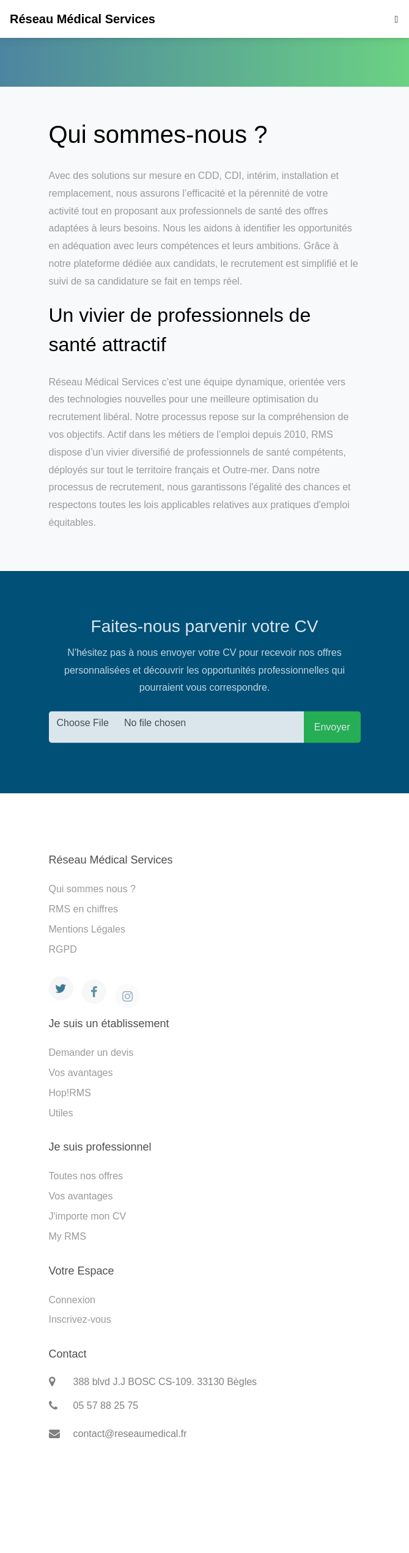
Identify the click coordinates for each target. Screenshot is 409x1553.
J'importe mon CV (88, 1216)
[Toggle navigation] (393, 19)
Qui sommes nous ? (92, 889)
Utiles (61, 1113)
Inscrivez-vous (80, 1319)
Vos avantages (81, 1072)
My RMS (67, 1236)
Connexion (72, 1300)
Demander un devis (91, 1052)
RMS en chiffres (84, 909)
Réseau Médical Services (82, 19)
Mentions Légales (87, 929)
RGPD (63, 949)
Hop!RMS (70, 1093)
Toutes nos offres (86, 1176)
